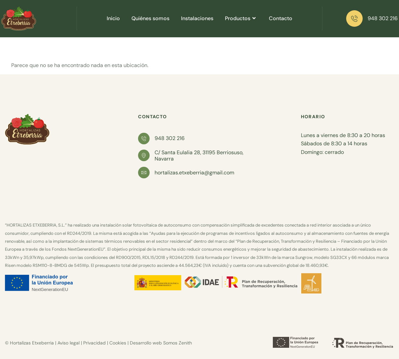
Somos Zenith (177, 343)
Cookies (117, 343)
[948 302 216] (354, 18)
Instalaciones (197, 18)
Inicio (113, 18)
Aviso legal (68, 343)
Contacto (280, 18)
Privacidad (94, 343)
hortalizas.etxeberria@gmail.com (194, 172)
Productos (241, 18)
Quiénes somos (150, 18)
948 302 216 (383, 18)
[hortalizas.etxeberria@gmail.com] (144, 172)
